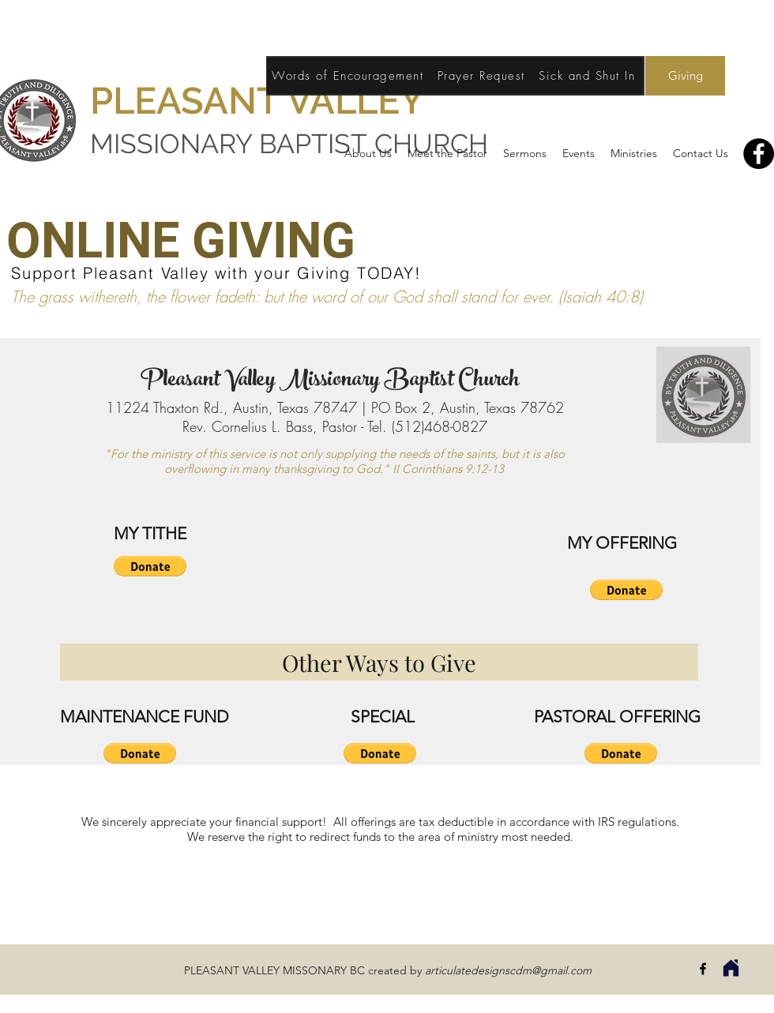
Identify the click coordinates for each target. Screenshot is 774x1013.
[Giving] (685, 76)
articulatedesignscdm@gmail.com (508, 970)
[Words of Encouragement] (349, 76)
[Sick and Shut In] (588, 76)
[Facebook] (758, 153)
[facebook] (703, 969)
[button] (150, 566)
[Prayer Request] (482, 76)
